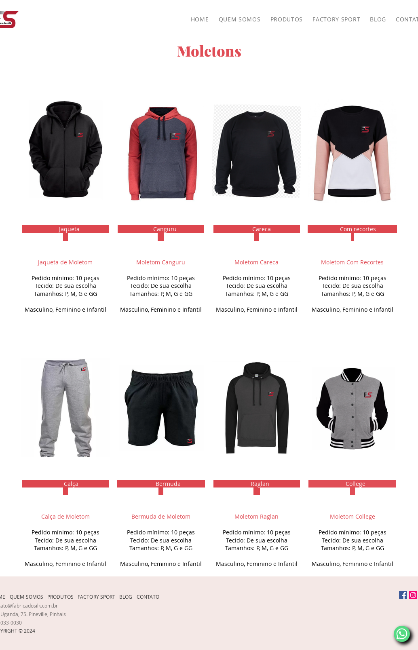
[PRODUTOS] (62, 596)
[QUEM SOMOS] (28, 596)
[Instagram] (413, 595)
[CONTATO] (150, 596)
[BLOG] (128, 596)
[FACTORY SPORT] (98, 596)
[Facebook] (403, 595)
